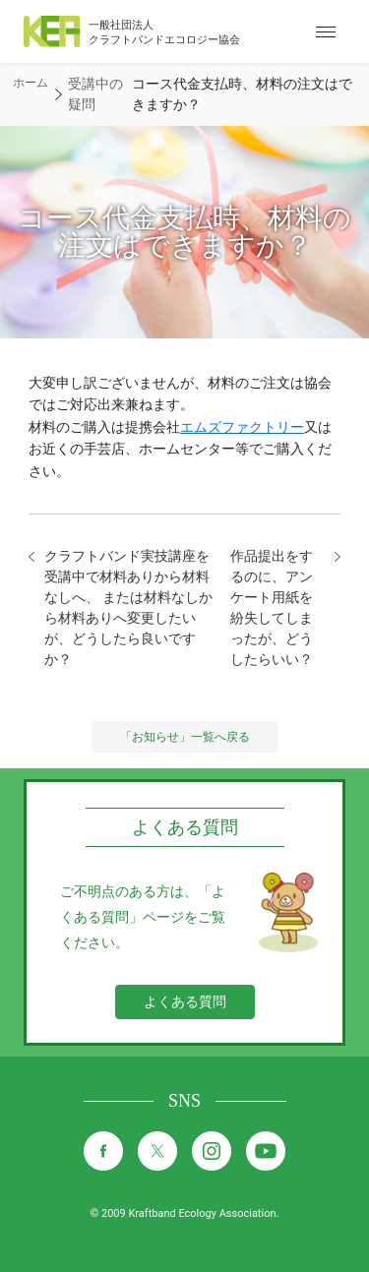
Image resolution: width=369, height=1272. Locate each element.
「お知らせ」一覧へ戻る (185, 737)
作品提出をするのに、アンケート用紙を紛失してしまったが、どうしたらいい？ (271, 607)
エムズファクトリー (242, 427)
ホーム (30, 83)
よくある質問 (185, 1001)
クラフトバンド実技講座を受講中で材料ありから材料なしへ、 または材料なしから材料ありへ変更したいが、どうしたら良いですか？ (128, 607)
